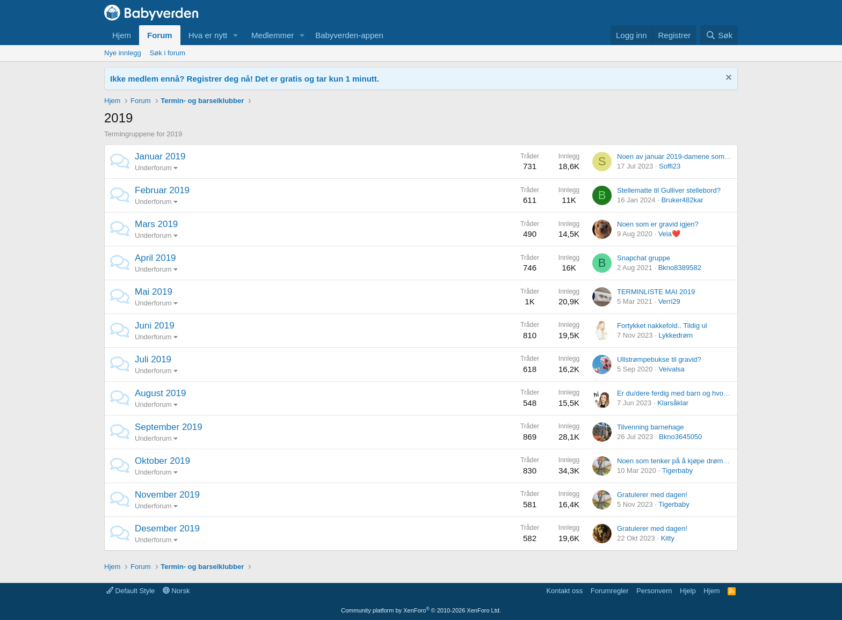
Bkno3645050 (680, 437)
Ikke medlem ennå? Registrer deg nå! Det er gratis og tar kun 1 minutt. (244, 78)
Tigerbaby (677, 470)
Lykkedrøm (675, 335)
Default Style (130, 591)
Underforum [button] (153, 168)
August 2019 (160, 393)
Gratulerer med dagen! (652, 495)
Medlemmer (272, 35)
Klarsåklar (672, 403)
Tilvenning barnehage (650, 427)
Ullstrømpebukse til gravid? (659, 359)
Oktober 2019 (162, 461)
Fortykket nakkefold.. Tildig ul (662, 326)
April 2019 (155, 258)
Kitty (667, 538)
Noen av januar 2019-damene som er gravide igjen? (697, 156)
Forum (159, 35)
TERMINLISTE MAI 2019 (656, 292)
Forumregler (610, 591)
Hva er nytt (208, 35)
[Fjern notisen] (727, 78)
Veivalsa (671, 369)
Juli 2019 (153, 359)
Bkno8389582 (679, 268)
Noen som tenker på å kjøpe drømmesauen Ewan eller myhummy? (720, 461)
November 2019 (167, 495)
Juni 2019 (155, 325)
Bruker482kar (682, 200)
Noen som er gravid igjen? (658, 224)
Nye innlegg (122, 53)
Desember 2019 (167, 528)
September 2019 (168, 427)
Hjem (121, 35)
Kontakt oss (564, 591)
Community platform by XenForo (421, 610)
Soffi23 (669, 166)
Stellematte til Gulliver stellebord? (669, 190)
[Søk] (719, 35)
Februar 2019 (162, 190)
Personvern (654, 591)
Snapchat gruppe (643, 258)
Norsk (176, 591)
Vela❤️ (669, 234)
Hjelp (688, 591)
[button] (235, 35)
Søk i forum (167, 53)
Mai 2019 (153, 292)
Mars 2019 (156, 224)
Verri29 (669, 301)
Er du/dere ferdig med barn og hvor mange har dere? (699, 393)
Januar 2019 (160, 156)
